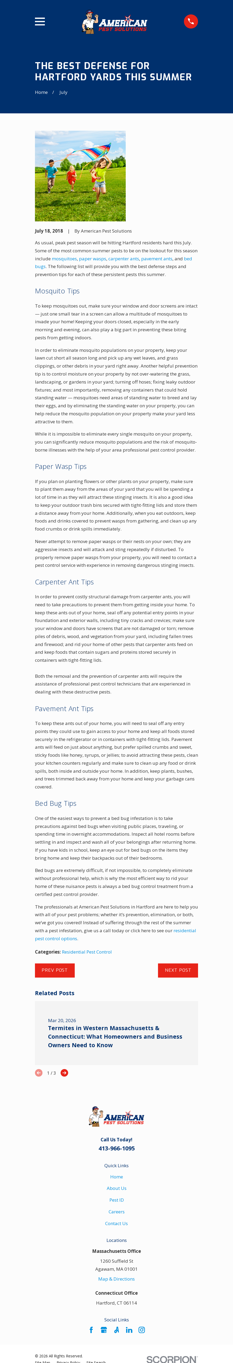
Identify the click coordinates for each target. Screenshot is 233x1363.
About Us (117, 1188)
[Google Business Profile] (104, 1330)
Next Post (178, 970)
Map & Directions (116, 1279)
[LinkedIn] (129, 1330)
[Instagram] (142, 1330)
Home (116, 1177)
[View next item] (64, 1073)
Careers (117, 1212)
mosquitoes (64, 259)
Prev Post (55, 970)
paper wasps (92, 259)
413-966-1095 (116, 1148)
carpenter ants (123, 259)
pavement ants (156, 259)
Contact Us (116, 1223)
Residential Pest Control (87, 952)
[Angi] (116, 1330)
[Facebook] (91, 1330)
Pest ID (116, 1200)
